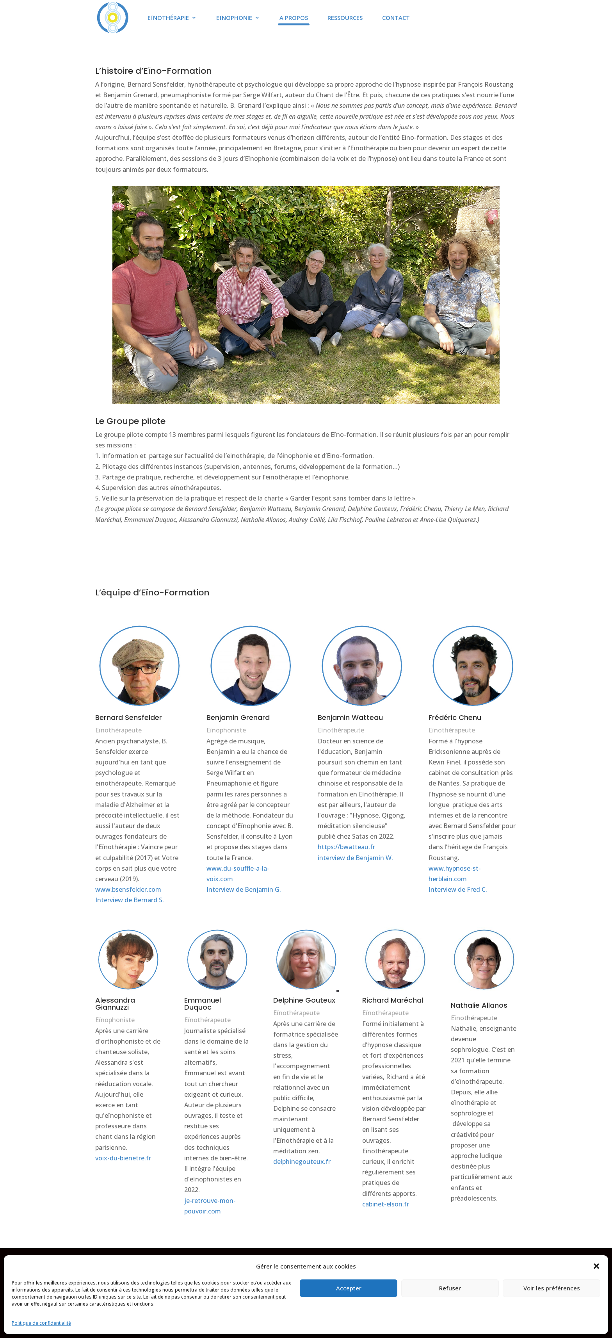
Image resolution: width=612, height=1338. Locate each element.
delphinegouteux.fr (302, 1161)
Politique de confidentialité (41, 1323)
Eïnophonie (234, 17)
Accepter (348, 1288)
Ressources (345, 17)
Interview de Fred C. (458, 889)
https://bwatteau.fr (346, 847)
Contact (396, 17)
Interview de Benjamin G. (243, 889)
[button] (596, 1266)
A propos (293, 17)
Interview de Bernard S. (129, 900)
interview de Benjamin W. (355, 857)
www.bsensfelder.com (128, 889)
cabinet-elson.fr (385, 1204)
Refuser (450, 1288)
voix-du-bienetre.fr (123, 1158)
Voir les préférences (551, 1288)
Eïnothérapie (168, 17)
